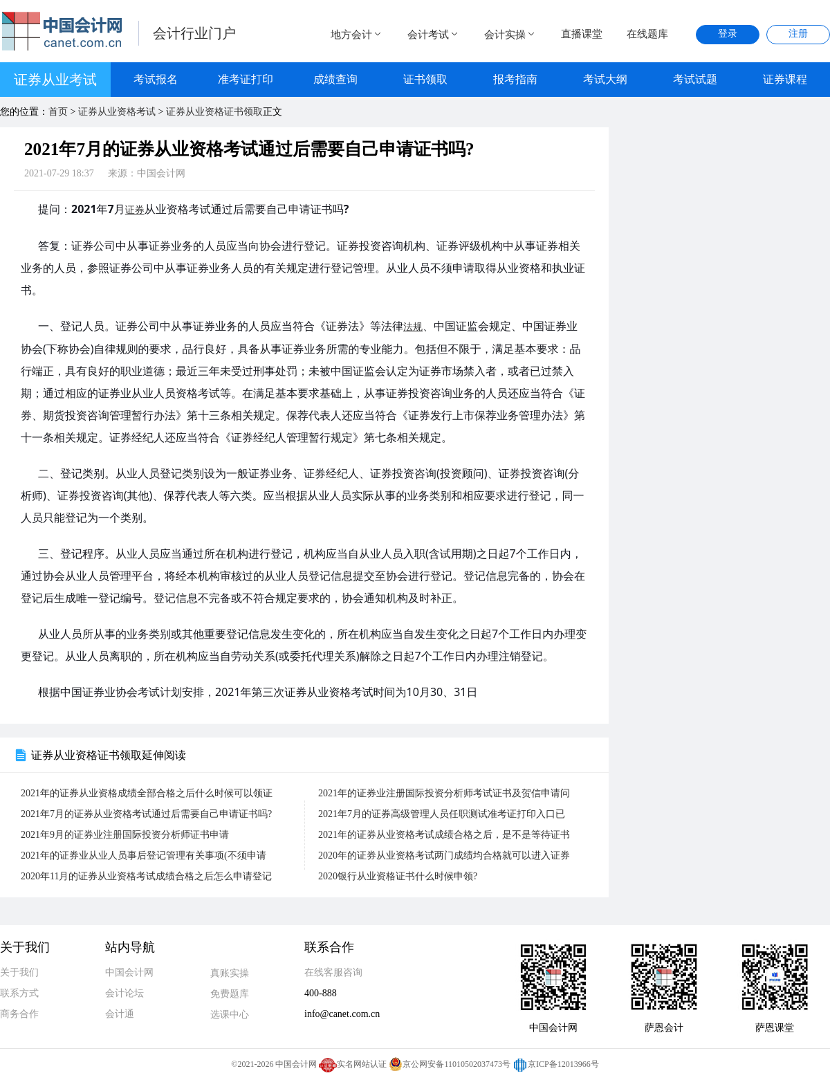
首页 (58, 112)
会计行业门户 (194, 33)
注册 (798, 33)
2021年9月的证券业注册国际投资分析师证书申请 (125, 835)
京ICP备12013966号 (556, 1064)
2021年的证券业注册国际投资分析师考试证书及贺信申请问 (444, 793)
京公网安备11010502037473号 (449, 1064)
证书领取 (425, 79)
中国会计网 (129, 972)
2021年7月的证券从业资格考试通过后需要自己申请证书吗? (146, 814)
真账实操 (229, 973)
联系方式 (19, 993)
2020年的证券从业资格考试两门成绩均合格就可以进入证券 (444, 855)
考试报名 (155, 79)
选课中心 (229, 1014)
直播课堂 (581, 33)
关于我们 (19, 972)
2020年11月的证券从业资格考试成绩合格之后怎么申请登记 (146, 876)
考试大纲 (605, 79)
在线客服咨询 (333, 972)
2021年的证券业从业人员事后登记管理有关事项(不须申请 (143, 855)
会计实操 (510, 34)
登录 (727, 33)
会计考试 (433, 34)
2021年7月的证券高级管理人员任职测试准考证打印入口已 (441, 814)
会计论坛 (124, 993)
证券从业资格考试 (117, 112)
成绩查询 (335, 79)
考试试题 (695, 79)
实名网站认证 (353, 1064)
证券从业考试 (55, 79)
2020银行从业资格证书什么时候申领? (397, 876)
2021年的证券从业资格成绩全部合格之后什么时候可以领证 (147, 793)
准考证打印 (245, 79)
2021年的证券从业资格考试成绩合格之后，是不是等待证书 (444, 835)
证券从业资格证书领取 (214, 112)
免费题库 (229, 994)
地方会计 (357, 34)
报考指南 (515, 79)
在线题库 (647, 33)
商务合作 (19, 1014)
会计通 (119, 1014)
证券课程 (785, 79)
